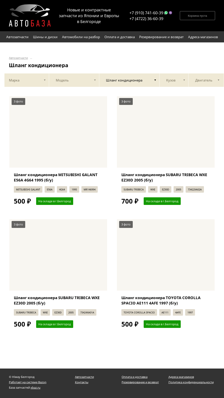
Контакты (81, 382)
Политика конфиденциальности (191, 382)
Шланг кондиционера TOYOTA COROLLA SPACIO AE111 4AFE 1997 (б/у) (161, 300)
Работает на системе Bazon (27, 382)
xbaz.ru (35, 387)
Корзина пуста (197, 15)
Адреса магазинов (181, 377)
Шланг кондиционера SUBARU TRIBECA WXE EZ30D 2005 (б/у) (164, 177)
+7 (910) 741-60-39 (146, 12)
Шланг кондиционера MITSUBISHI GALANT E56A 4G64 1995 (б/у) (55, 177)
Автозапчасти (18, 57)
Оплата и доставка (134, 377)
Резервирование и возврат (140, 382)
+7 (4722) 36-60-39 (146, 18)
